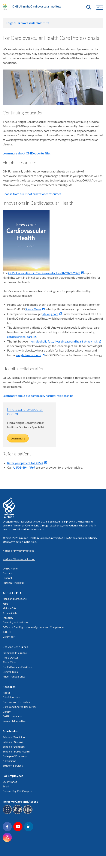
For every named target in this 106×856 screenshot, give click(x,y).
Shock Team (33, 309)
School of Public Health (16, 751)
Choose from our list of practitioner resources (32, 194)
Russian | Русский (13, 582)
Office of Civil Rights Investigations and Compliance (33, 627)
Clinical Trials (10, 671)
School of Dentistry (14, 746)
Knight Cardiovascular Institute (27, 23)
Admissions (9, 760)
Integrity (8, 617)
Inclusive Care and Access (20, 801)
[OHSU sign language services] (18, 813)
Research (9, 686)
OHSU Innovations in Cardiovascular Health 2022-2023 (44, 273)
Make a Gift (9, 608)
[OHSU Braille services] (8, 813)
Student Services (13, 765)
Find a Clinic (9, 662)
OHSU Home (10, 568)
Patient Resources (15, 647)
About (6, 692)
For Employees (13, 775)
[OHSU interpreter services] (28, 813)
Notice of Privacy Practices (18, 550)
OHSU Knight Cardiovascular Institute (36, 6)
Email (6, 786)
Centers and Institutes (16, 702)
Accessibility (10, 613)
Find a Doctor (10, 657)
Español (7, 577)
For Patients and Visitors (17, 667)
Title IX (7, 632)
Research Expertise (14, 721)
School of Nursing (13, 741)
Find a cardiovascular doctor (25, 411)
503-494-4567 (25, 467)
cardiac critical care (19, 336)
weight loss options (28, 355)
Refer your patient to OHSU (25, 463)
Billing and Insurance (15, 652)
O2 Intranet (10, 781)
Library (7, 711)
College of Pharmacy (15, 756)
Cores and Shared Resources (20, 706)
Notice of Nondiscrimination (19, 559)
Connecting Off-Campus (17, 791)
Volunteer (8, 636)
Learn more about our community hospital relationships (38, 395)
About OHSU (12, 593)
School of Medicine (14, 737)
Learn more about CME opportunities (27, 153)
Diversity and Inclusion (16, 622)
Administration (11, 697)
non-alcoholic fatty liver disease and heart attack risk (64, 341)
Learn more (18, 438)
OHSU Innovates (13, 716)
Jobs (5, 603)
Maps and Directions (15, 598)
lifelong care (50, 314)
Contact (7, 573)
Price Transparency (14, 676)
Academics (10, 731)
